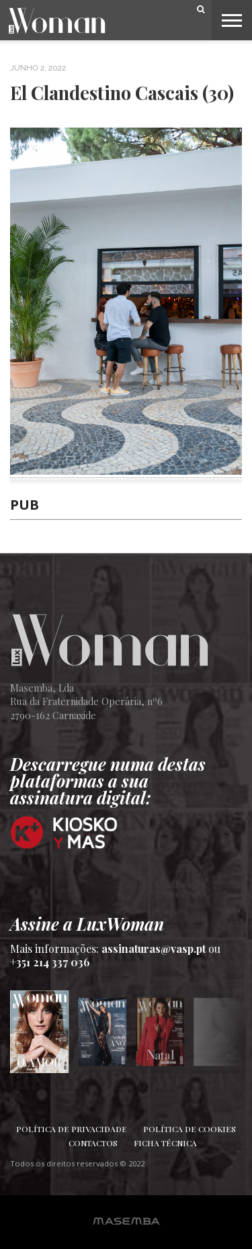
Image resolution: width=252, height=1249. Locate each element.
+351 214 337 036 (50, 962)
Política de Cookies (189, 1128)
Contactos (93, 1143)
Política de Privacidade (71, 1128)
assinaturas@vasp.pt (153, 948)
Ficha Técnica (165, 1143)
